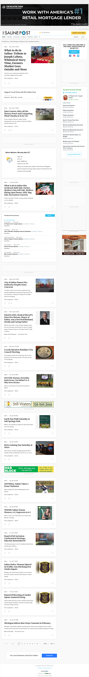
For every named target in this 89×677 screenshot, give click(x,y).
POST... (50, 215)
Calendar (9, 37)
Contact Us (41, 668)
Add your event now (74, 154)
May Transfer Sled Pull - (17, 254)
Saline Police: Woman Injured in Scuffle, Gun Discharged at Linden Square (17, 566)
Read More (7, 226)
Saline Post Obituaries (10, 334)
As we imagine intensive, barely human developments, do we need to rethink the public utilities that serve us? (17, 121)
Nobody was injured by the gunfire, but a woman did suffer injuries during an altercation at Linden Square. (18, 574)
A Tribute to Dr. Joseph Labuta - (19, 224)
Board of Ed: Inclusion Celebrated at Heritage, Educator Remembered (15, 538)
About (36, 37)
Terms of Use (40, 675)
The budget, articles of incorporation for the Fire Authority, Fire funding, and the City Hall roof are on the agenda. (18, 357)
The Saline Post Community (11, 215)
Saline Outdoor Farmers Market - (19, 239)
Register (76, 37)
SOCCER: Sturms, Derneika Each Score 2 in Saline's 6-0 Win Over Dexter (16, 380)
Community (16, 37)
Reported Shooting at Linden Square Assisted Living (17, 596)
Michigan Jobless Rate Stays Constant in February (27, 623)
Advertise (30, 37)
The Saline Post (22, 334)
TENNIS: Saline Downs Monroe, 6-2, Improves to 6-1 (17, 511)
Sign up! (74, 52)
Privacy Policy (48, 675)
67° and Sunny (44, 32)
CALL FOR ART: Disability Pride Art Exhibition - (23, 231)
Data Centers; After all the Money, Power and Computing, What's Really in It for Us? (18, 113)
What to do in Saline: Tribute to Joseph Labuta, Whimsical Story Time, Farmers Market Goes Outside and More (15, 60)
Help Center (48, 668)
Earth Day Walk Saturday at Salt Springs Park (17, 420)
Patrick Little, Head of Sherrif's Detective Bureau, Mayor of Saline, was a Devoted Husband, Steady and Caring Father (18, 318)
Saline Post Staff (9, 631)
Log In (83, 37)
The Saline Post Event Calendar (72, 90)
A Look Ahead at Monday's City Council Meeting (18, 351)
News (4, 37)
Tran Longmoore (9, 78)
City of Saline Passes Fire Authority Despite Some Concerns (15, 284)
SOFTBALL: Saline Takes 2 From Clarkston (16, 485)
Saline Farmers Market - (17, 246)
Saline (5, 46)
